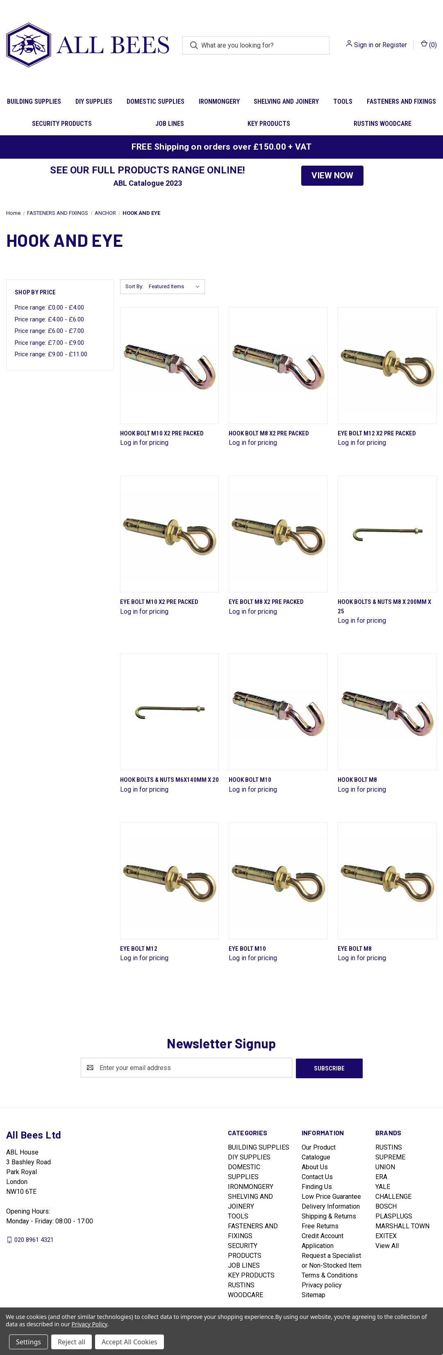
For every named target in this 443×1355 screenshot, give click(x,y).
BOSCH (386, 1205)
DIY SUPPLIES (93, 101)
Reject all (71, 1341)
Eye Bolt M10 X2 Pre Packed (159, 602)
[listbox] (176, 287)
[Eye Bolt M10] (278, 881)
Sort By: (134, 286)
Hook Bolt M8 (357, 779)
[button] (332, 176)
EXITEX (386, 1235)
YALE (382, 1186)
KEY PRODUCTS (269, 124)
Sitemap (313, 1294)
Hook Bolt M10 (250, 779)
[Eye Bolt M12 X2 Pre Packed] (387, 365)
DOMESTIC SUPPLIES (155, 101)
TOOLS (342, 101)
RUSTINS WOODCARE (382, 124)
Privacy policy (322, 1284)
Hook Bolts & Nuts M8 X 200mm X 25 (384, 606)
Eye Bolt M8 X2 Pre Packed (266, 602)
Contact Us (317, 1176)
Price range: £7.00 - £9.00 (49, 342)
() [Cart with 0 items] (429, 44)
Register (394, 45)
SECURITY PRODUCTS (62, 124)
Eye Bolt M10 (247, 948)
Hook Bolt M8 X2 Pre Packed (269, 433)
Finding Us (317, 1186)
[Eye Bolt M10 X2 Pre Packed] (170, 534)
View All (387, 1245)
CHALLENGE (393, 1196)
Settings (28, 1341)
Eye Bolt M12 (138, 948)
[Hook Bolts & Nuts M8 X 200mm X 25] (387, 534)
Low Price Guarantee (331, 1196)
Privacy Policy (89, 1324)
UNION (385, 1166)
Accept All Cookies (129, 1341)
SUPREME (390, 1156)
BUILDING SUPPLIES (34, 101)
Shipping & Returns (329, 1215)
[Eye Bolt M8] (387, 881)
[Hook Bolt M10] (278, 712)
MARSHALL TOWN (402, 1225)
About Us (315, 1166)
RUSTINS (388, 1146)
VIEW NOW (332, 175)
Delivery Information (331, 1205)
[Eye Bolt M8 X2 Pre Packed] (278, 534)
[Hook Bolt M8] (387, 712)
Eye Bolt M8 (355, 948)
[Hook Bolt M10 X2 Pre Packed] (170, 365)
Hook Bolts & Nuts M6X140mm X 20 (169, 779)
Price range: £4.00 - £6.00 (49, 319)
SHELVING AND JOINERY (286, 101)
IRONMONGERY (219, 101)
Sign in (363, 45)
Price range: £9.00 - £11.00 (51, 354)
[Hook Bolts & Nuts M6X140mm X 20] (170, 712)
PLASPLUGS (393, 1215)
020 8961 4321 (34, 1239)
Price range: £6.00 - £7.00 (49, 331)
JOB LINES (169, 124)
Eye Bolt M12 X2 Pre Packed (377, 433)
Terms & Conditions (330, 1274)
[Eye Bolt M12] (170, 881)
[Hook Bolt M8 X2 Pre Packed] (278, 365)
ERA (381, 1176)
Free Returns (320, 1225)
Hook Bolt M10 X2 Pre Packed (162, 433)
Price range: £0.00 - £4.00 (49, 307)
